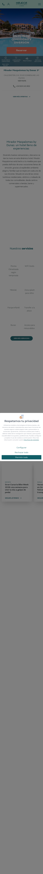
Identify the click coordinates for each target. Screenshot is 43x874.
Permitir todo (21, 457)
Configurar (21, 447)
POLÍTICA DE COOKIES (31, 440)
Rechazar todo (21, 452)
